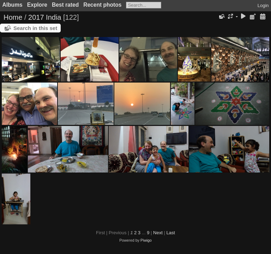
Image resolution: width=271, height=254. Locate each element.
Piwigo (146, 240)
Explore (37, 5)
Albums (12, 5)
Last (170, 232)
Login (263, 5)
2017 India (44, 17)
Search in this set (35, 28)
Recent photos (102, 5)
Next (158, 232)
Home (13, 17)
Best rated (65, 5)
